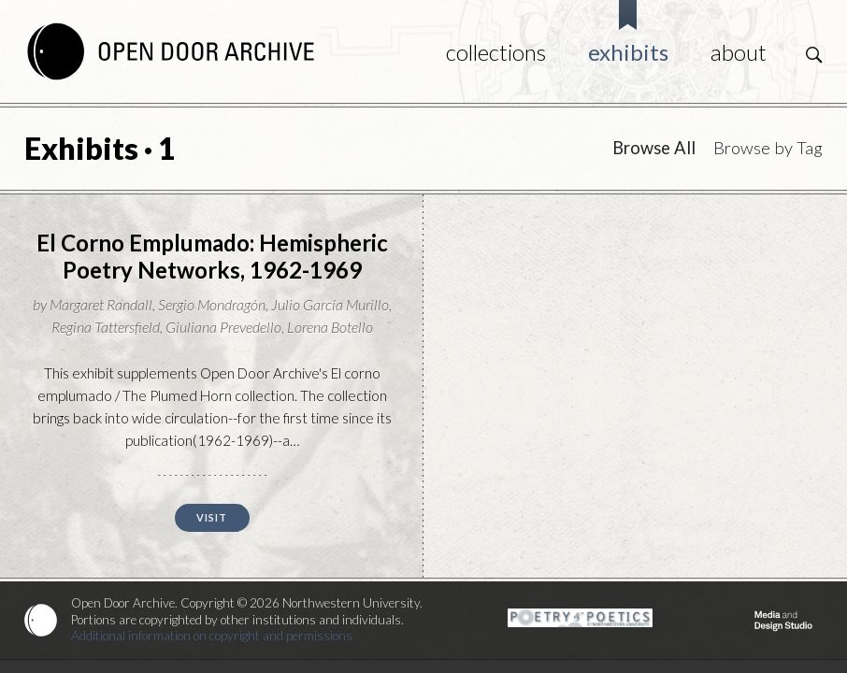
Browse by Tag (768, 147)
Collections (496, 51)
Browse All (654, 147)
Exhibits (628, 51)
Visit (211, 517)
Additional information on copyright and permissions (211, 635)
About (739, 51)
